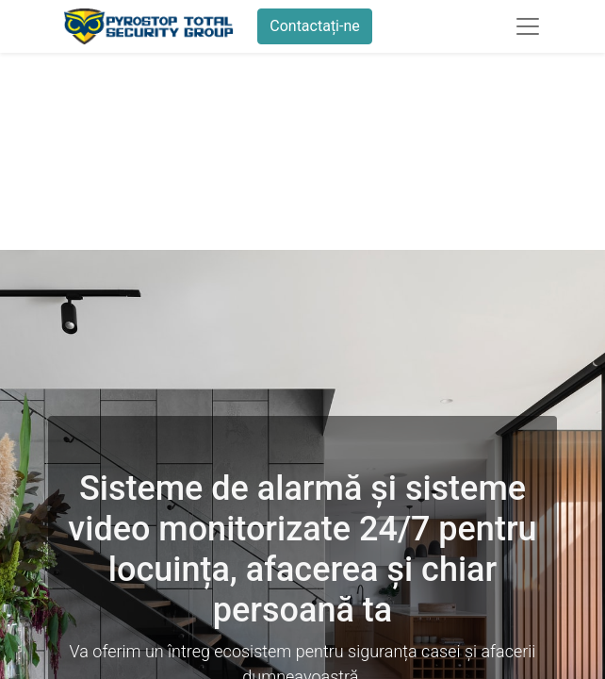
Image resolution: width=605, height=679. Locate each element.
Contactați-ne (315, 26)
